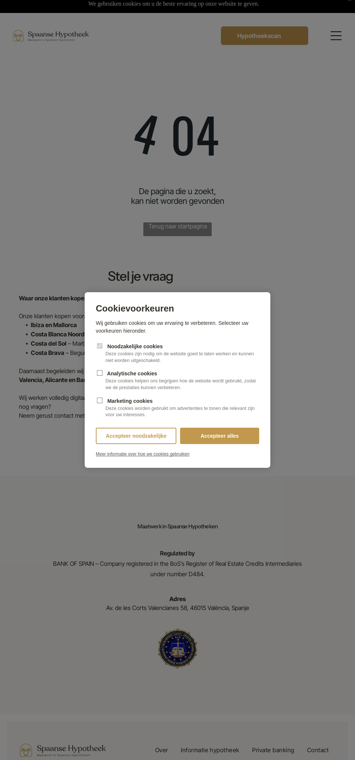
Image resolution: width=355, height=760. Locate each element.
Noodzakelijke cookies (177, 353)
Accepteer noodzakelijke (136, 436)
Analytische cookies (177, 380)
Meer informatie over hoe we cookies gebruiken (142, 454)
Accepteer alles (220, 436)
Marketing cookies (177, 407)
